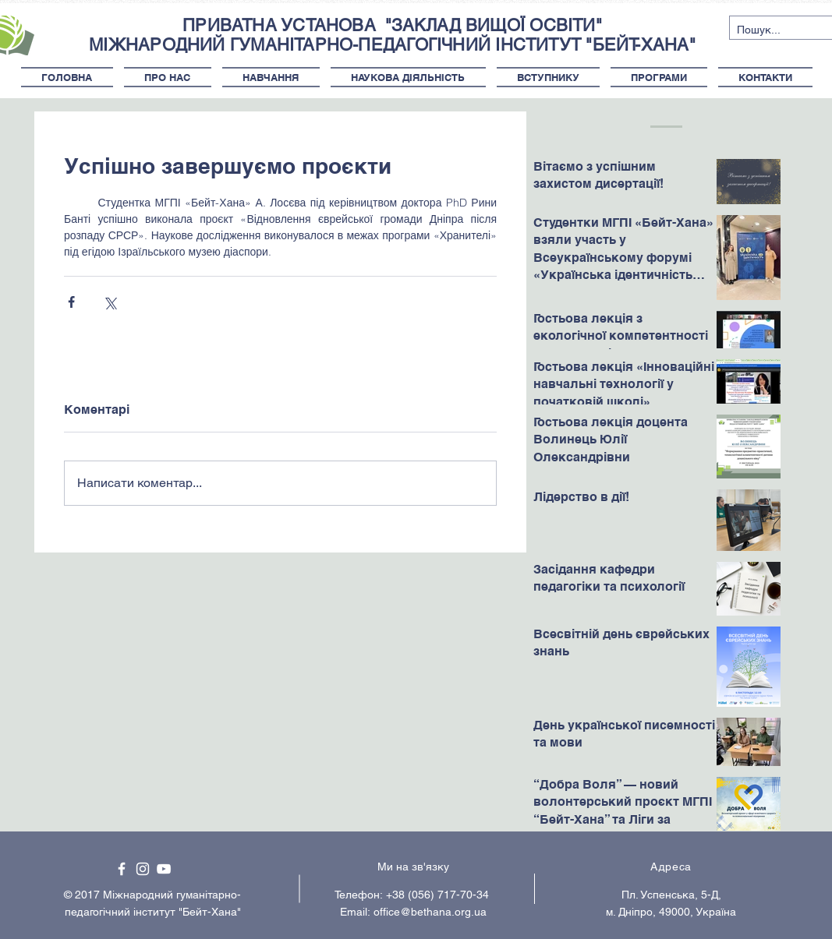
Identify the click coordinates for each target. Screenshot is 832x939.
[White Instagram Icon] (142, 868)
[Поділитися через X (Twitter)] (109, 302)
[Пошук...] (768, 30)
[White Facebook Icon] (121, 868)
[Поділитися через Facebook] (71, 302)
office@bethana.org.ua (430, 911)
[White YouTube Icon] (163, 868)
